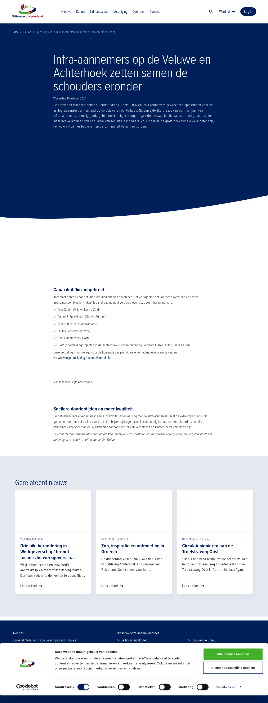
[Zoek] (211, 13)
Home (15, 36)
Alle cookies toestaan (233, 661)
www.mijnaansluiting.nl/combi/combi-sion (85, 362)
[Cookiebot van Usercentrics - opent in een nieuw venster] (27, 695)
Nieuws (27, 36)
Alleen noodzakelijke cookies (233, 675)
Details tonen (226, 695)
